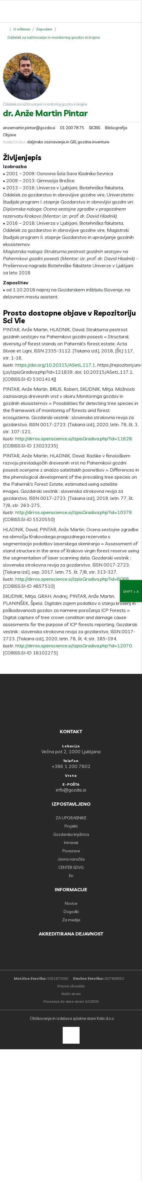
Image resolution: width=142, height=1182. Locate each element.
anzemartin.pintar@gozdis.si (29, 127)
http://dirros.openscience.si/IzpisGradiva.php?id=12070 (73, 646)
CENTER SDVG (71, 867)
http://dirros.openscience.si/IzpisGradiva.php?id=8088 (72, 579)
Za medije (71, 919)
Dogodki (71, 911)
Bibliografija (116, 127)
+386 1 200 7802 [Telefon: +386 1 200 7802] (71, 766)
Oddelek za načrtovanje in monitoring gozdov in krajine (53, 37)
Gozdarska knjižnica (71, 834)
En (71, 875)
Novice (71, 903)
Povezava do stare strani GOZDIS (71, 1001)
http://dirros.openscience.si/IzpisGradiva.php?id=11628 (73, 438)
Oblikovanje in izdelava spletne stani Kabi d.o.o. (71, 1018)
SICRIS (94, 127)
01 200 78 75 (72, 127)
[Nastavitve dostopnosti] (131, 591)
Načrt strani (71, 993)
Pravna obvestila (71, 986)
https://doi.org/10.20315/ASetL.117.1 (55, 365)
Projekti (71, 826)
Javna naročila (71, 859)
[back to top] (71, 1035)
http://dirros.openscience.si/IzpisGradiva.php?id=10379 (73, 512)
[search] (122, 12)
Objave (9, 134)
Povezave (71, 850)
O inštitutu (21, 29)
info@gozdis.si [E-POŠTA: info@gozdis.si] (71, 790)
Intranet (71, 842)
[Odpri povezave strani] (135, 12)
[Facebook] (109, 12)
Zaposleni (44, 29)
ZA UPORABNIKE (71, 817)
